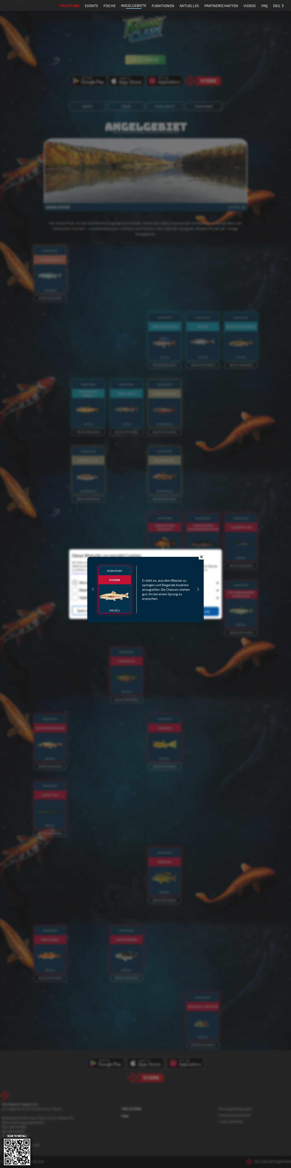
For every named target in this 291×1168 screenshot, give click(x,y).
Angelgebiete (133, 6)
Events (91, 5)
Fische (109, 5)
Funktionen (163, 5)
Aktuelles (189, 5)
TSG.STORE (69, 5)
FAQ (264, 5)
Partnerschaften (221, 5)
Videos (249, 5)
